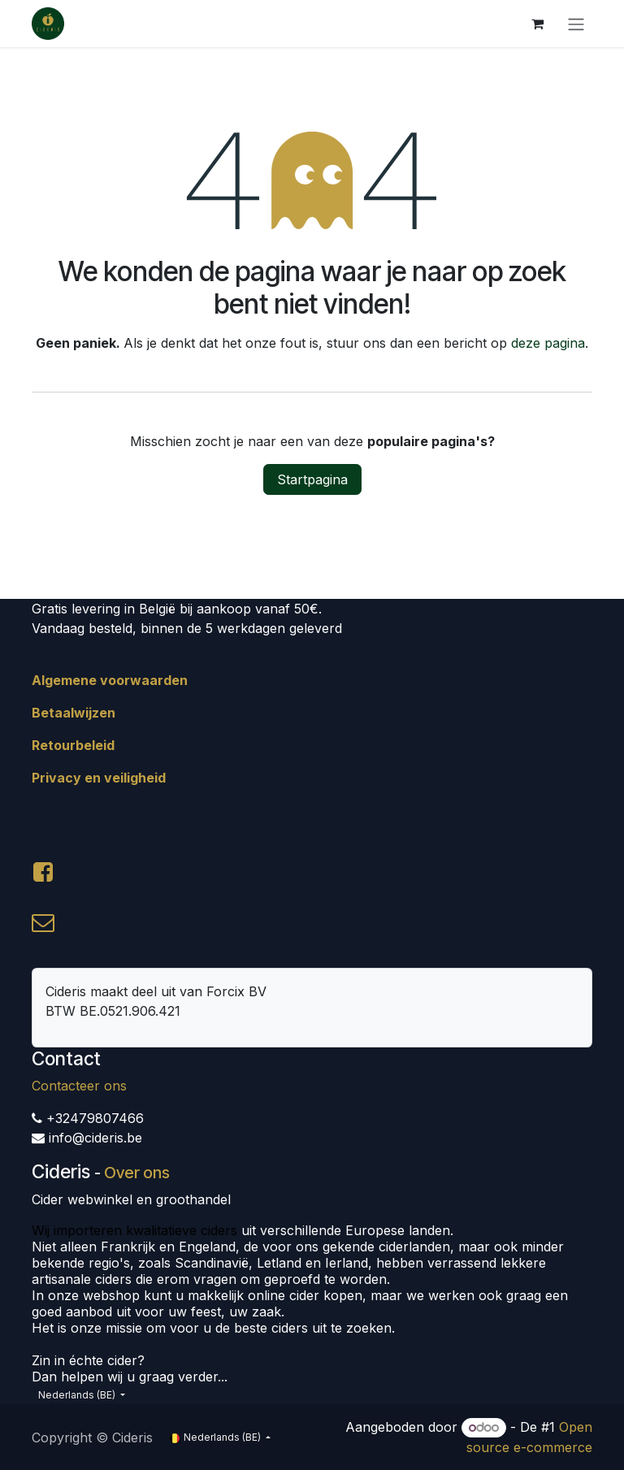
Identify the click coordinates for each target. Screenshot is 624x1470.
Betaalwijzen (73, 713)
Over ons (137, 1172)
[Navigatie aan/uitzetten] (576, 24)
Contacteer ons (79, 1086)
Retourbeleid (73, 745)
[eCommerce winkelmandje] (537, 23)
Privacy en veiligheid (99, 778)
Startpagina (312, 479)
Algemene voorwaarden (110, 680)
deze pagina (548, 343)
